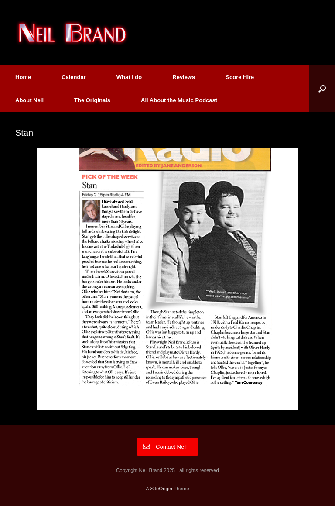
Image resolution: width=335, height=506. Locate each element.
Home (23, 77)
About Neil (29, 100)
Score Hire (240, 77)
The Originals (92, 100)
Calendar (74, 77)
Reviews (183, 77)
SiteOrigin (161, 488)
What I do (129, 77)
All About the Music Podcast (179, 100)
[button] (322, 88)
